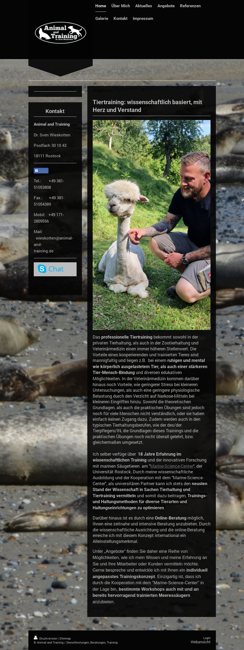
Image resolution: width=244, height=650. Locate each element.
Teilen (41, 171)
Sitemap (65, 638)
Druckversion (46, 638)
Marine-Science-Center (171, 466)
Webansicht (201, 641)
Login (207, 638)
